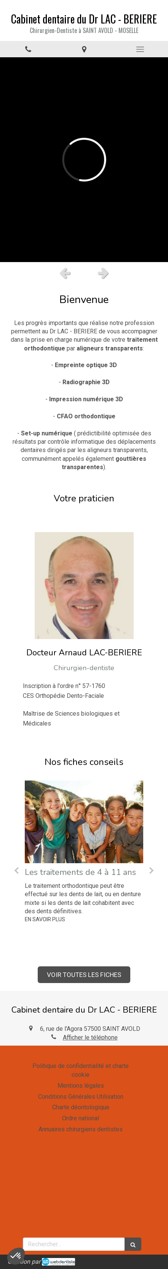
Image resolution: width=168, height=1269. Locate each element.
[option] (84, 159)
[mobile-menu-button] (140, 49)
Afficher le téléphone (90, 1037)
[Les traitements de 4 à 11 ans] (84, 822)
